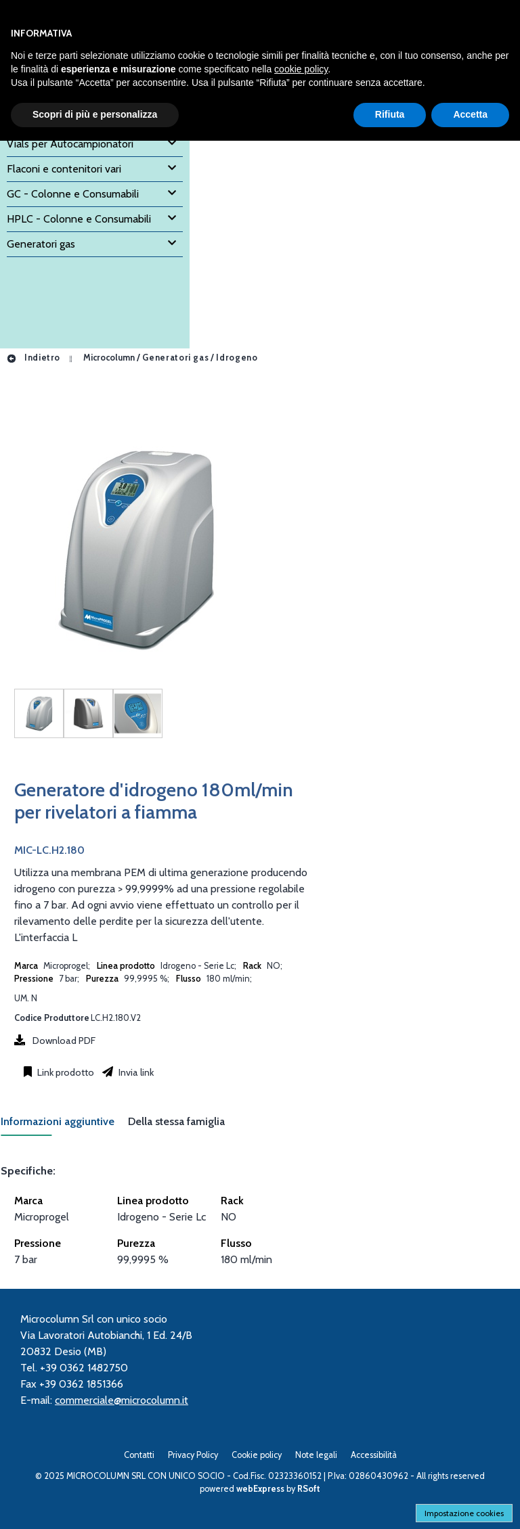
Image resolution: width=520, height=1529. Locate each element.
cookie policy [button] (301, 69)
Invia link (135, 1072)
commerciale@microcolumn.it (121, 1400)
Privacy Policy (193, 1455)
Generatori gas (175, 357)
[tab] (64, 1125)
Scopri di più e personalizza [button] (94, 114)
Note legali (316, 1455)
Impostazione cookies (464, 1513)
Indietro (33, 357)
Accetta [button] (470, 114)
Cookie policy (257, 1455)
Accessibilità (374, 1455)
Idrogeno (236, 357)
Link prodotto (64, 1072)
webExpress (260, 1489)
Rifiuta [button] (390, 114)
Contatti (139, 1455)
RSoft (308, 1489)
